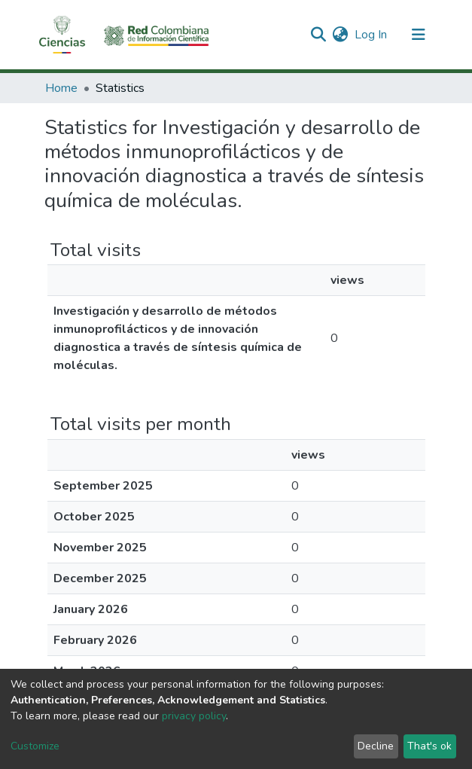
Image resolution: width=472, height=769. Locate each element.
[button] (340, 35)
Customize (35, 746)
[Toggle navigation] (418, 35)
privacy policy (194, 716)
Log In (371, 34)
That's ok (429, 746)
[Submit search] (318, 35)
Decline (376, 746)
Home (61, 88)
